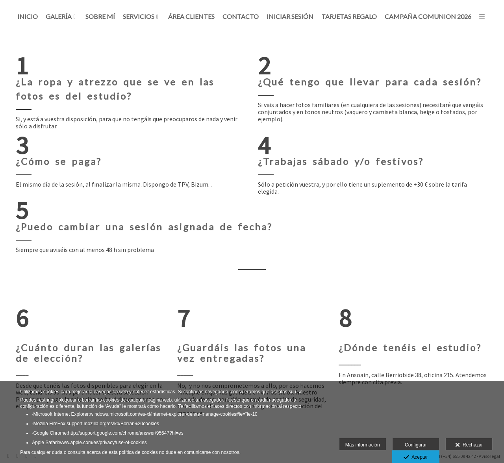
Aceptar (416, 457)
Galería (59, 16)
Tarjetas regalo (349, 16)
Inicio (27, 16)
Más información (362, 445)
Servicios (138, 16)
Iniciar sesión (290, 16)
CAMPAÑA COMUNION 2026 (428, 16)
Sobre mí (100, 16)
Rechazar (469, 445)
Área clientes (191, 16)
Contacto (240, 16)
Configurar (416, 445)
